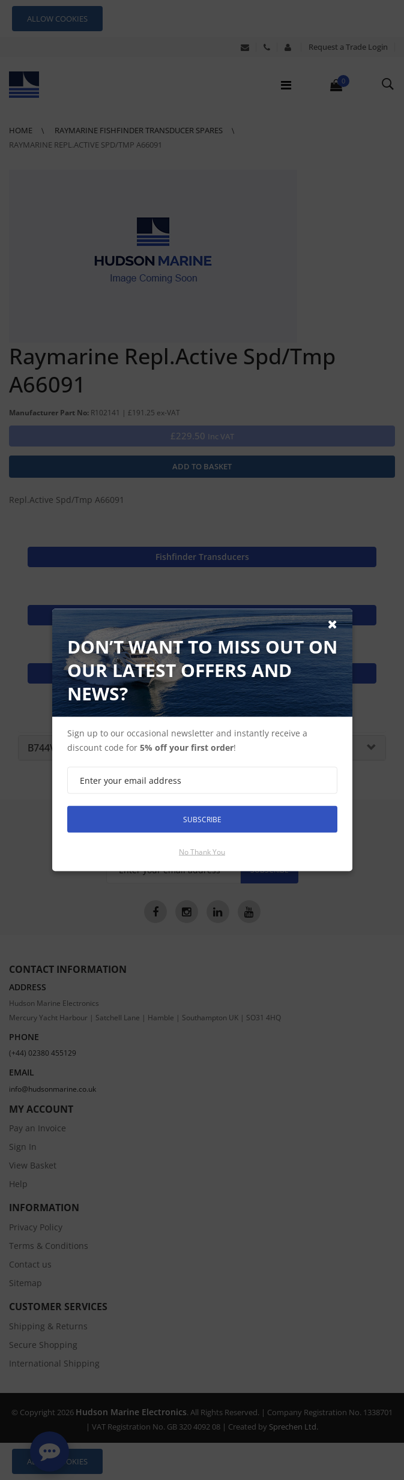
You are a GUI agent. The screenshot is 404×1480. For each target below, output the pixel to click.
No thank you (202, 852)
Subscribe (202, 819)
